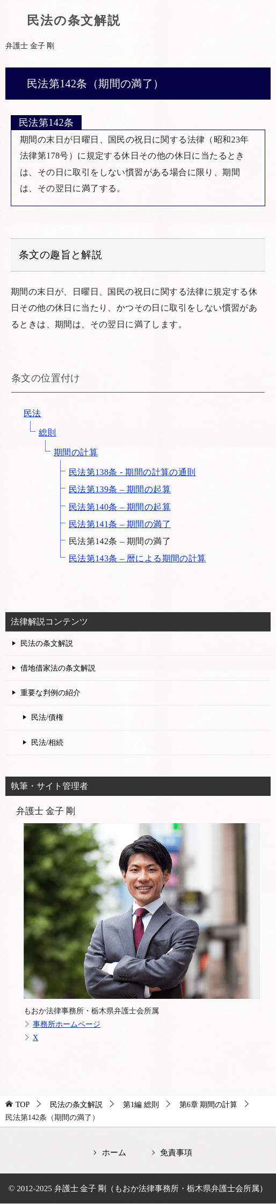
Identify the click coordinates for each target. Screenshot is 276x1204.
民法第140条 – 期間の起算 (120, 506)
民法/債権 (47, 717)
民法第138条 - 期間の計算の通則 (132, 472)
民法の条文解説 (74, 20)
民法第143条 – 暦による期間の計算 (137, 558)
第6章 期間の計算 (208, 1105)
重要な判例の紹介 (50, 693)
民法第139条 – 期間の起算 (120, 489)
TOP (23, 1105)
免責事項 (176, 1152)
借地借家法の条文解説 (58, 668)
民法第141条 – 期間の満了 (120, 524)
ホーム (114, 1152)
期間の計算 (76, 452)
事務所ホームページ (66, 1024)
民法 (32, 413)
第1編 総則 (141, 1105)
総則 (47, 432)
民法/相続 (47, 743)
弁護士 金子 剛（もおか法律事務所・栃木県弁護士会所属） (161, 1188)
